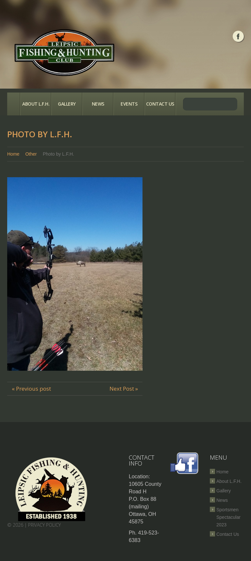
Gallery (67, 104)
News (98, 104)
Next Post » (123, 388)
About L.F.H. (35, 104)
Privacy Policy (44, 525)
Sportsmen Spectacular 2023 (228, 517)
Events (129, 104)
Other (31, 154)
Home (13, 104)
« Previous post (31, 388)
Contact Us (160, 104)
